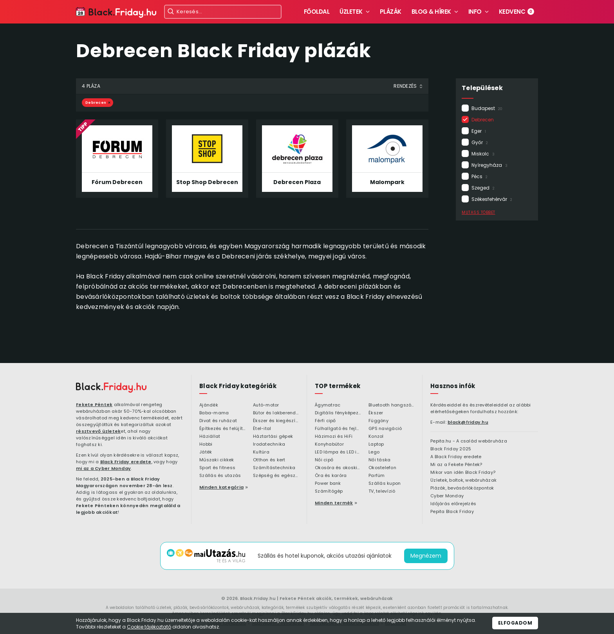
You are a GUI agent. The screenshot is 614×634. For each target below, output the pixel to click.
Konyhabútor (329, 444)
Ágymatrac (327, 405)
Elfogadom (515, 623)
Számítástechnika (274, 468)
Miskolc (483, 153)
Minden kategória (221, 487)
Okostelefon (382, 468)
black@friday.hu (468, 422)
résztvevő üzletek (98, 431)
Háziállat (209, 436)
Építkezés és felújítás (222, 429)
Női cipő (324, 460)
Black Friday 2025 (450, 449)
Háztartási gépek (273, 436)
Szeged (483, 187)
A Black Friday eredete (456, 457)
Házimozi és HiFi (333, 436)
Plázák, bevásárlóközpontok (462, 488)
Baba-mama (214, 413)
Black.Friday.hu (258, 598)
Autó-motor (266, 405)
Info (475, 11)
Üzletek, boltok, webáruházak (463, 480)
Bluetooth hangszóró (391, 405)
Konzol (376, 436)
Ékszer (375, 413)
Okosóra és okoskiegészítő (338, 468)
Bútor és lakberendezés (276, 413)
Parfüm (376, 476)
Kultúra (261, 452)
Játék (205, 452)
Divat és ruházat (218, 421)
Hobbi (205, 444)
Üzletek (351, 11)
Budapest (486, 108)
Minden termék (334, 503)
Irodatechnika (269, 444)
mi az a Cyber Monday (103, 468)
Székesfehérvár (491, 199)
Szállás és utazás (220, 476)
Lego (373, 452)
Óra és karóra (331, 476)
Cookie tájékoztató (149, 626)
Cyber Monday (447, 496)
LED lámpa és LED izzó (338, 452)
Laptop (376, 444)
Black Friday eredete (126, 462)
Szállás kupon (384, 483)
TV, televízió (381, 491)
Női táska (379, 460)
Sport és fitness (217, 468)
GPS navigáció (385, 429)
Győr (479, 142)
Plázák (390, 11)
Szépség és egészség (276, 476)
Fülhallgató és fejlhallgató (338, 429)
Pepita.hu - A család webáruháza (468, 441)
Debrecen (485, 119)
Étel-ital (262, 429)
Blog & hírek (431, 11)
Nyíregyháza (489, 165)
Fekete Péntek (94, 404)
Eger (478, 131)
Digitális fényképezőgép (338, 413)
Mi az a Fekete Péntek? (456, 465)
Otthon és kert (269, 460)
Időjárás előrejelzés (453, 504)
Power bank (328, 483)
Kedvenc (517, 11)
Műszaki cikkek (216, 460)
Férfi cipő (325, 421)
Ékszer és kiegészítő (276, 421)
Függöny (378, 421)
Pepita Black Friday (452, 512)
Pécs (479, 176)
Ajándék (208, 405)
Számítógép (329, 491)
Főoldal (317, 11)
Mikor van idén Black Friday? (462, 472)
